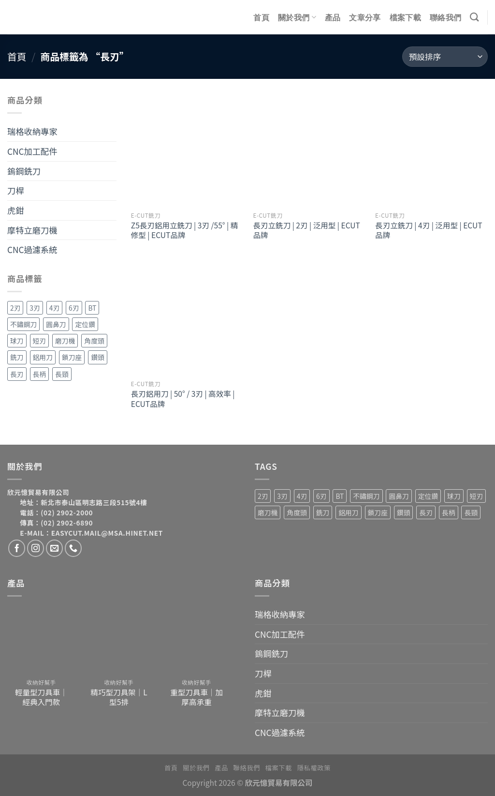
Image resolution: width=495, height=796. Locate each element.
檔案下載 (405, 17)
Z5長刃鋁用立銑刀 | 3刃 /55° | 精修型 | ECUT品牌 (184, 230)
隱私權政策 (314, 767)
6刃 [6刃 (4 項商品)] (74, 308)
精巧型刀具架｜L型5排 (118, 696)
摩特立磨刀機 (32, 230)
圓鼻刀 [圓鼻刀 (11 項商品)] (56, 324)
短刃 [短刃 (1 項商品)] (39, 340)
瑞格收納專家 (32, 131)
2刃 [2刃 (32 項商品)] (15, 308)
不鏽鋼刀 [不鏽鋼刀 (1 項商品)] (23, 324)
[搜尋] (474, 17)
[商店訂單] (445, 56)
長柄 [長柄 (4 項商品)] (39, 374)
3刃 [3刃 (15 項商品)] (34, 308)
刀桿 (15, 190)
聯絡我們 (445, 17)
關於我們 (297, 17)
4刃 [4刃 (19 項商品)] (54, 308)
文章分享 (364, 17)
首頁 (261, 17)
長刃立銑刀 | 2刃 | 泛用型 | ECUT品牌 (306, 230)
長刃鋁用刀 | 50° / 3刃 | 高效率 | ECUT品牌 (183, 398)
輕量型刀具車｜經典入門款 (41, 696)
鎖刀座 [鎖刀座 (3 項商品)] (72, 357)
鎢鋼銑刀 (24, 171)
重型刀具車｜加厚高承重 (196, 696)
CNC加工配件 (32, 151)
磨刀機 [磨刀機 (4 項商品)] (65, 340)
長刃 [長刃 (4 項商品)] (17, 374)
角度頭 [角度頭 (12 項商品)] (94, 340)
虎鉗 (15, 210)
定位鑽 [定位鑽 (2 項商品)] (85, 324)
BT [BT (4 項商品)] (92, 308)
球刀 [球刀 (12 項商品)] (17, 340)
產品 (333, 17)
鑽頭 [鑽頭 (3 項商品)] (97, 357)
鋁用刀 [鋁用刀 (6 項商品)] (43, 357)
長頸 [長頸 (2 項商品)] (62, 374)
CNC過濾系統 (32, 249)
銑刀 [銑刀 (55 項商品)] (17, 357)
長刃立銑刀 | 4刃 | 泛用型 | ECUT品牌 (428, 230)
